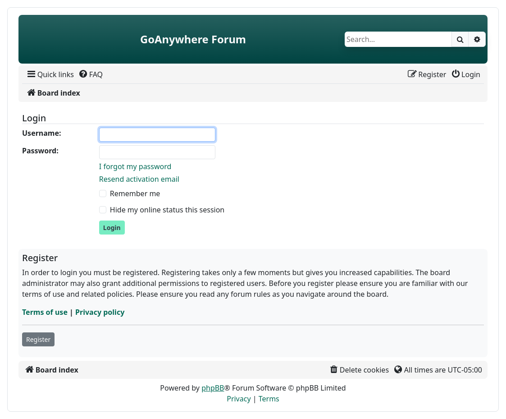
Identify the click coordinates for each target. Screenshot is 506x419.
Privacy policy (99, 312)
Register (38, 339)
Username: (41, 133)
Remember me (135, 193)
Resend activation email (139, 179)
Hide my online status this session (167, 210)
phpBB (212, 388)
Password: (40, 151)
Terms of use (45, 312)
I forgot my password (135, 166)
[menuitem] (50, 74)
